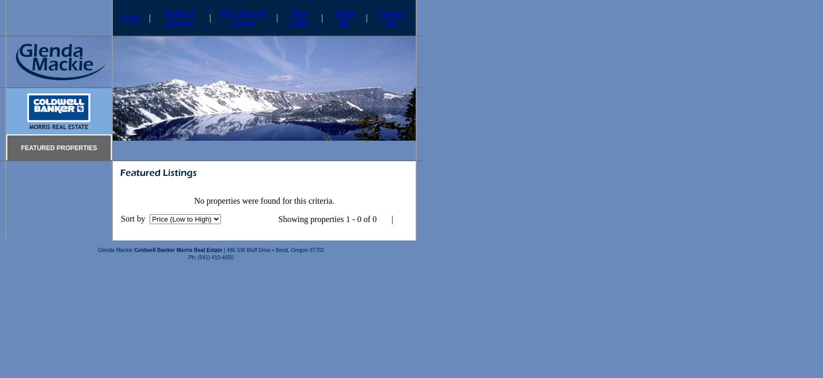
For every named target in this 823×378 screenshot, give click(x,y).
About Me (344, 17)
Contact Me (391, 17)
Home (131, 17)
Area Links (299, 17)
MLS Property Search (243, 17)
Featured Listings (180, 17)
